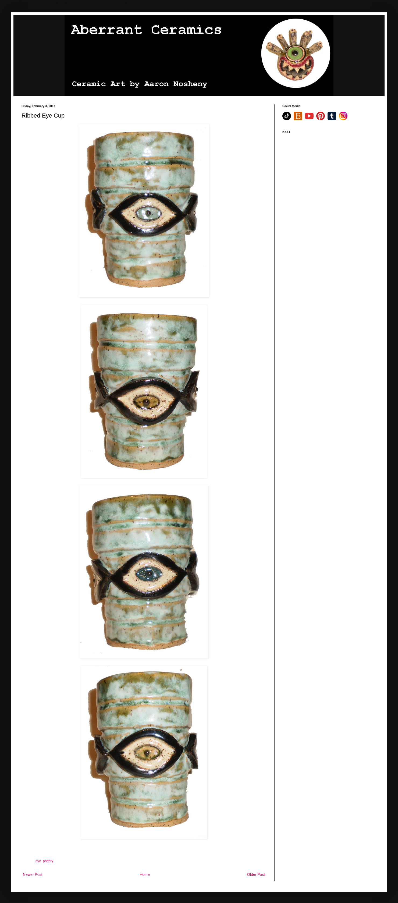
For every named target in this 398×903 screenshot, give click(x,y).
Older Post (256, 874)
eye (38, 861)
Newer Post (32, 874)
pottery (48, 861)
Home (145, 874)
